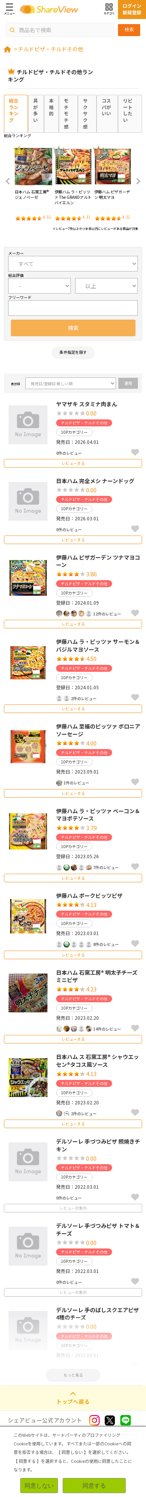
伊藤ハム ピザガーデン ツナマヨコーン (98, 561)
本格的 (51, 107)
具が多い (35, 110)
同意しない (39, 1485)
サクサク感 (85, 113)
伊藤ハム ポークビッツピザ (89, 895)
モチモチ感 (66, 113)
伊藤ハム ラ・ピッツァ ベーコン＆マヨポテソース (98, 814)
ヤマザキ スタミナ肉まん (86, 404)
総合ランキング (13, 110)
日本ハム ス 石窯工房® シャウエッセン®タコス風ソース (97, 1060)
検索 (129, 29)
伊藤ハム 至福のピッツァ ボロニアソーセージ (98, 730)
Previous (10, 181)
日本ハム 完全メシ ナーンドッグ (95, 481)
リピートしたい (127, 110)
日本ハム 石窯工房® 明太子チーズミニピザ (96, 976)
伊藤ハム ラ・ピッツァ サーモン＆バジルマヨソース (98, 645)
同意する (94, 1485)
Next (136, 181)
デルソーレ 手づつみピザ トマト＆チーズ (98, 1229)
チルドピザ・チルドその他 (50, 49)
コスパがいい (106, 107)
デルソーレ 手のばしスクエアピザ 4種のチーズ (97, 1313)
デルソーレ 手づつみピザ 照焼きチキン (98, 1145)
